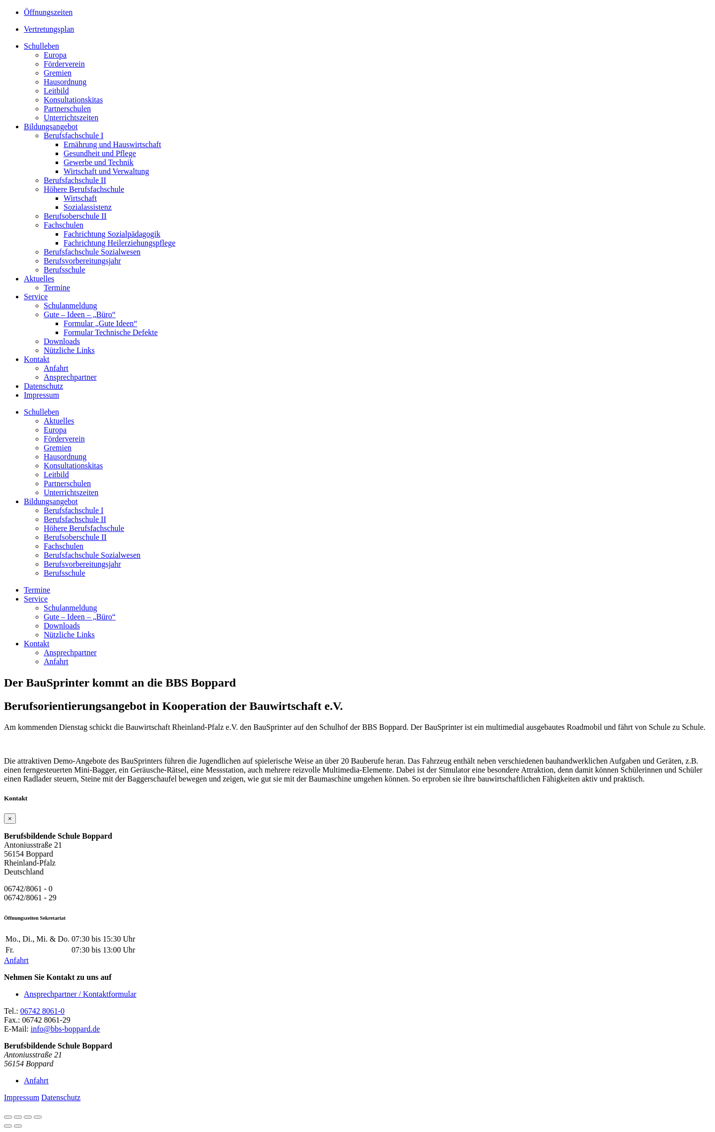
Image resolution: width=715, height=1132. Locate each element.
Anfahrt (56, 368)
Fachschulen (63, 225)
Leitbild (56, 91)
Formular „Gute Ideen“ (100, 323)
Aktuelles (39, 278)
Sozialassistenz (88, 207)
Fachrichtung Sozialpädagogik (112, 234)
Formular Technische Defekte (111, 332)
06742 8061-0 (42, 1011)
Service (36, 296)
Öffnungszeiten (48, 12)
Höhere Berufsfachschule (84, 189)
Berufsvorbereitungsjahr (82, 261)
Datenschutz (43, 386)
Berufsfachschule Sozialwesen (92, 252)
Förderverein (64, 64)
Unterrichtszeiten (71, 117)
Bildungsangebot (50, 126)
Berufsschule (64, 269)
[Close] (10, 818)
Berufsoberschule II (75, 216)
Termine (57, 287)
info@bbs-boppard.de (65, 1029)
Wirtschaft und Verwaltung (106, 171)
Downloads (62, 341)
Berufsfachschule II (75, 180)
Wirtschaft (80, 198)
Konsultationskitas (73, 99)
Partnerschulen (67, 108)
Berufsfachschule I (73, 135)
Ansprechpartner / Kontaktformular (80, 994)
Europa (55, 55)
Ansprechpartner (70, 377)
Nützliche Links (69, 350)
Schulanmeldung (70, 305)
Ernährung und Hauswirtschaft (112, 144)
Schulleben (41, 46)
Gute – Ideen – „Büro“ (80, 314)
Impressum (41, 395)
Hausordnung (65, 82)
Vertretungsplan (49, 29)
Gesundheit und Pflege (100, 153)
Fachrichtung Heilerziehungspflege (119, 243)
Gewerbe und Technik (99, 162)
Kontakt (37, 359)
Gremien (58, 73)
